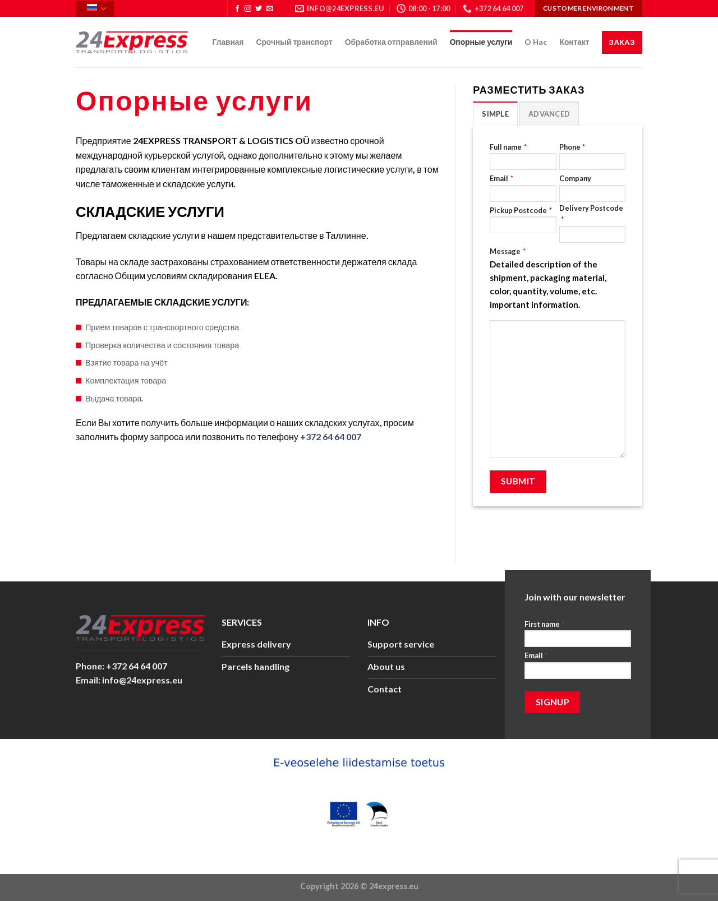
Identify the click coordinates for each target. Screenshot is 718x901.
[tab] (495, 113)
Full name (508, 147)
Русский (96, 8)
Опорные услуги (481, 42)
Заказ (622, 42)
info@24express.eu (142, 679)
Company (575, 178)
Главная (228, 42)
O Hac (535, 42)
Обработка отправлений (391, 42)
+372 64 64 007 (330, 436)
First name (544, 624)
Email (501, 178)
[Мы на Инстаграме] (248, 9)
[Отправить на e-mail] (269, 9)
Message (507, 251)
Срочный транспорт (294, 42)
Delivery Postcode (591, 214)
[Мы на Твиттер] (258, 9)
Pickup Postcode (520, 210)
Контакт (574, 42)
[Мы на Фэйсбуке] (237, 9)
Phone (572, 147)
